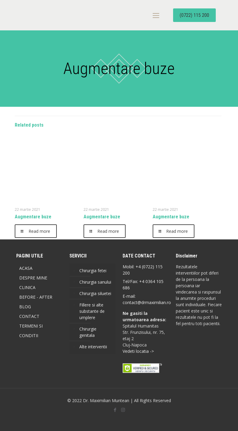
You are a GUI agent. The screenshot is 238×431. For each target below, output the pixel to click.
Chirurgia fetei (92, 270)
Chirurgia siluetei (95, 293)
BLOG (25, 306)
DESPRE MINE (33, 278)
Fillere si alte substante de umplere (92, 311)
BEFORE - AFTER (35, 297)
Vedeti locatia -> (138, 351)
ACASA (25, 268)
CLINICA (27, 287)
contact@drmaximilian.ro (147, 302)
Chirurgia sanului (95, 282)
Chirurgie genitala (87, 332)
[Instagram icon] (123, 410)
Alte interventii (93, 346)
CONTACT (29, 316)
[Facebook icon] (115, 410)
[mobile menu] (156, 15)
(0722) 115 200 (194, 15)
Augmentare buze (33, 217)
